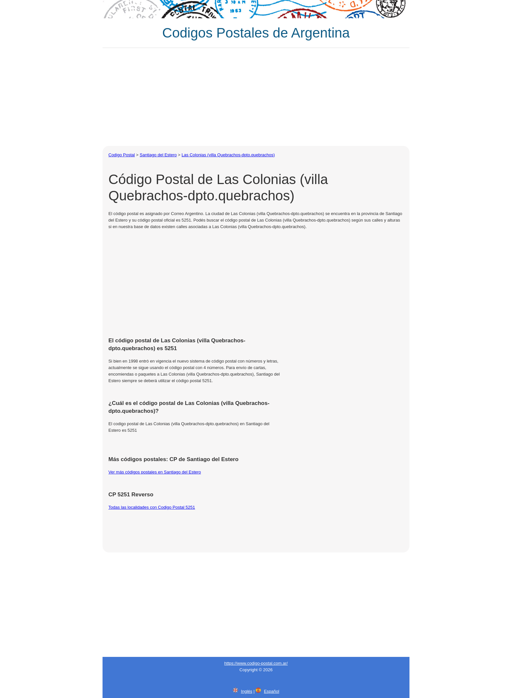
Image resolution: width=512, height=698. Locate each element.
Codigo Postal (121, 154)
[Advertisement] (256, 97)
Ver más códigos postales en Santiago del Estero (154, 472)
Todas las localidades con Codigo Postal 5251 (151, 507)
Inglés (246, 691)
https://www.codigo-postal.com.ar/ (256, 663)
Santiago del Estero (158, 154)
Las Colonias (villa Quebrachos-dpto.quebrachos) (228, 154)
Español (271, 691)
